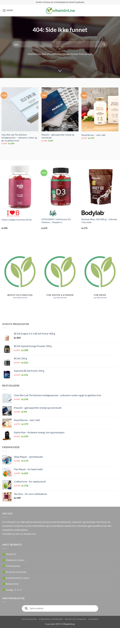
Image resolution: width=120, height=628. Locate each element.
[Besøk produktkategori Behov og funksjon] (20, 275)
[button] (7, 10)
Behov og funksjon (75, 619)
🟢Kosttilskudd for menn (15, 577)
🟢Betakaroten (10, 583)
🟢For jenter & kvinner (14, 571)
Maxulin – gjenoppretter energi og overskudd (57, 136)
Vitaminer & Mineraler (51, 619)
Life (53, 213)
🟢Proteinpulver (11, 565)
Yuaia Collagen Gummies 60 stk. (17, 219)
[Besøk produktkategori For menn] (99, 275)
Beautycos (13, 213)
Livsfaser (93, 619)
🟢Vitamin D (9, 553)
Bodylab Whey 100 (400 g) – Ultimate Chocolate (99, 221)
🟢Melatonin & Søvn (13, 559)
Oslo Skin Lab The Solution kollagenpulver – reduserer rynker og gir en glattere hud (19, 137)
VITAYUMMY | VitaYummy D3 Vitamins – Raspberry (56, 221)
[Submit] (104, 44)
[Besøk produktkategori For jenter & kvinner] (60, 275)
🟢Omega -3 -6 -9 (11, 589)
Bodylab (93, 213)
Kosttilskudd (29, 619)
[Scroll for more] (60, 71)
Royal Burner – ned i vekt (93, 135)
